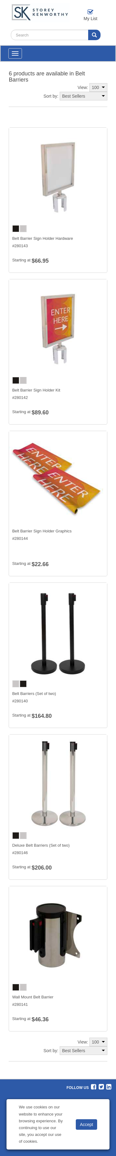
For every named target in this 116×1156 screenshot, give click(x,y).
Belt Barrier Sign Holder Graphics (41, 531)
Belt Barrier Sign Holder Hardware (42, 238)
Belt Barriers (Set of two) (34, 693)
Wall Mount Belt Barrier (32, 997)
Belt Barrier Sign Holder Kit (36, 390)
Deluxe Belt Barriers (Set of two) (41, 845)
